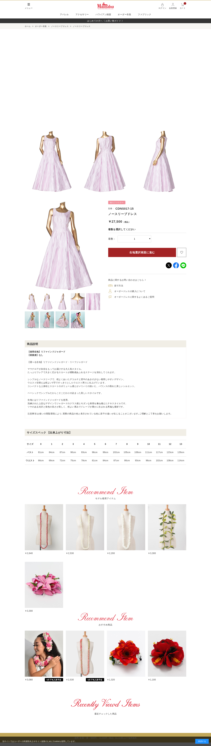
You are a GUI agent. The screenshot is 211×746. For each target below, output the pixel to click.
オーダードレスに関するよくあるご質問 (134, 297)
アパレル (64, 14)
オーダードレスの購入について (129, 291)
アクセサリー (82, 14)
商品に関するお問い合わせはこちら (126, 280)
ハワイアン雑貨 (103, 14)
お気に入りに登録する (181, 252)
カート (183, 6)
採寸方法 (118, 285)
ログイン (162, 8)
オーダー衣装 (124, 14)
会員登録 (173, 8)
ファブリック (144, 14)
